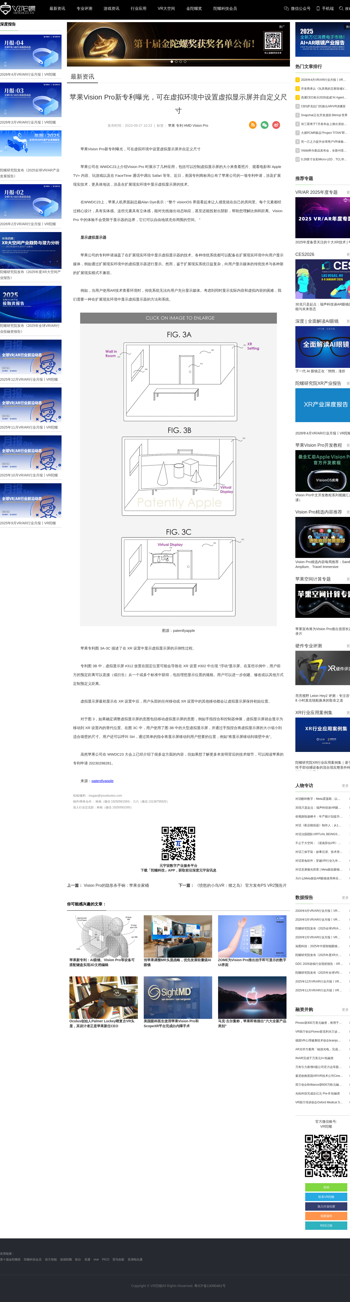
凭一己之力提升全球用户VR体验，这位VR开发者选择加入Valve (325, 141)
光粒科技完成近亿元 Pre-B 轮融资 (317, 1093)
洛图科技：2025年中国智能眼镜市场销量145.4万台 (319, 946)
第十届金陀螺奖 (10, 1259)
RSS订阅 (326, 1225)
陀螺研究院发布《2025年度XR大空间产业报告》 (319, 955)
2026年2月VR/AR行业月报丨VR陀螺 (319, 937)
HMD (188, 125)
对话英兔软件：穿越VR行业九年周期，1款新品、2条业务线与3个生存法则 (319, 860)
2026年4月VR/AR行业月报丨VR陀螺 (325, 80)
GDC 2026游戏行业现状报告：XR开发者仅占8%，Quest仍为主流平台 (319, 964)
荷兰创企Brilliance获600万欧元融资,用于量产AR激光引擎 (319, 1084)
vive (96, 1259)
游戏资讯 (111, 8)
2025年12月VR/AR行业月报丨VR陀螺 (319, 981)
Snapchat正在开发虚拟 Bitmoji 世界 (324, 115)
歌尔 (78, 1259)
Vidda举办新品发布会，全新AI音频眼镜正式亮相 (325, 150)
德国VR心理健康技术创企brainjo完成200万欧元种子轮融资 (319, 1040)
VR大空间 (166, 8)
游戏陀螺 (66, 1259)
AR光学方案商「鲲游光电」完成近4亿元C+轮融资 (319, 1049)
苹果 (171, 125)
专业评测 (84, 8)
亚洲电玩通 (135, 1259)
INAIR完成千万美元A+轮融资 (314, 1058)
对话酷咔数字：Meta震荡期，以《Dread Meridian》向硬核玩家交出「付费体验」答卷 (319, 799)
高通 (87, 1259)
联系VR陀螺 (326, 1197)
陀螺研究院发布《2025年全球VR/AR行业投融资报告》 (319, 972)
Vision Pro (200, 125)
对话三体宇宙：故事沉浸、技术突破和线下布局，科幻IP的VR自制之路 (319, 852)
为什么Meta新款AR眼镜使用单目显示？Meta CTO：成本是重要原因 (319, 878)
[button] (172, 61)
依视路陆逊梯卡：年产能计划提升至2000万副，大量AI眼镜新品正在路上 (319, 816)
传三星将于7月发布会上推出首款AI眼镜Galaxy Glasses (325, 124)
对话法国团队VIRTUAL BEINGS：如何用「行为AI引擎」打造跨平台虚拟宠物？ (319, 834)
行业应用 (138, 8)
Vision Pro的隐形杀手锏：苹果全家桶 (108, 885)
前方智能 (51, 1259)
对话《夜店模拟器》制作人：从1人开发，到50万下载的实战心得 (319, 825)
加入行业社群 (326, 1206)
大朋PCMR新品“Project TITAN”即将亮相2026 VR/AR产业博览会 (325, 133)
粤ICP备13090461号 (210, 1286)
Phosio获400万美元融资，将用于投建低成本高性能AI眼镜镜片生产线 (319, 1023)
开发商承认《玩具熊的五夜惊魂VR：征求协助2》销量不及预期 (325, 88)
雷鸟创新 (118, 1259)
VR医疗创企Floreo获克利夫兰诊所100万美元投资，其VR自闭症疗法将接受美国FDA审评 (319, 1031)
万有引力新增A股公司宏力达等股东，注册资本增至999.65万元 (319, 1067)
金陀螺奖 (194, 8)
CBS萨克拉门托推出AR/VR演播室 (323, 106)
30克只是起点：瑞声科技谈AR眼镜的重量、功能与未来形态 (319, 807)
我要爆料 (326, 1216)
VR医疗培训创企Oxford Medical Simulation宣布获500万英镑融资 (319, 1102)
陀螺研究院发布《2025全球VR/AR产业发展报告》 (319, 928)
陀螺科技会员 (225, 8)
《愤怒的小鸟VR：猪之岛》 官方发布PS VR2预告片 (232, 885)
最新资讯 (57, 8)
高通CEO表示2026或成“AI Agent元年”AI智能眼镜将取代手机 (325, 97)
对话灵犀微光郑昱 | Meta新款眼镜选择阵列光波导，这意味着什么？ (319, 869)
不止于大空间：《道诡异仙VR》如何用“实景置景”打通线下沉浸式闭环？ (319, 843)
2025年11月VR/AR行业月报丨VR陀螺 (319, 990)
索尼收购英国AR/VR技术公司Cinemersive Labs (319, 1076)
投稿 (326, 1187)
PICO (105, 1259)
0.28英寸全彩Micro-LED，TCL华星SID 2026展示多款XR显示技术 (325, 159)
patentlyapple (102, 781)
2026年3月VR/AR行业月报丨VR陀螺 (319, 919)
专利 (179, 125)
